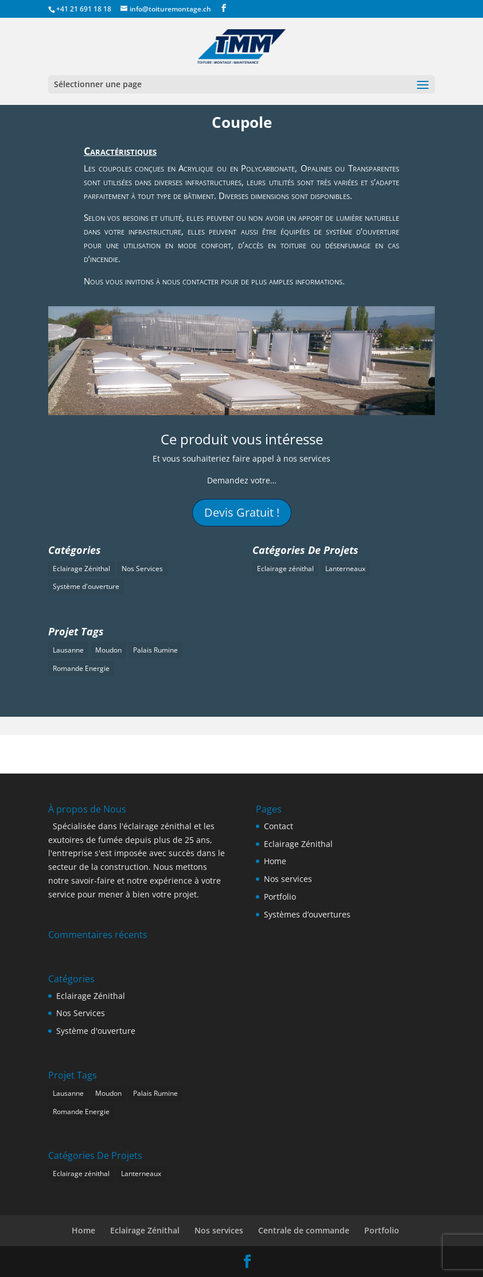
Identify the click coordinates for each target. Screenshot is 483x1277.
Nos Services (80, 1012)
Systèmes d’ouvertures (307, 914)
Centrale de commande (303, 1230)
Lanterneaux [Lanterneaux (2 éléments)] (345, 568)
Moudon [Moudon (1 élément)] (108, 650)
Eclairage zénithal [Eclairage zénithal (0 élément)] (285, 568)
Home (275, 861)
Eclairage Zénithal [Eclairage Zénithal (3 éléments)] (81, 568)
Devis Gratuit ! (241, 512)
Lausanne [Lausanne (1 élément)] (68, 650)
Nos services (288, 878)
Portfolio (280, 896)
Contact (278, 826)
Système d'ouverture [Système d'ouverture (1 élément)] (86, 586)
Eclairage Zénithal (298, 843)
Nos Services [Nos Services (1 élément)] (142, 568)
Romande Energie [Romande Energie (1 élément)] (81, 668)
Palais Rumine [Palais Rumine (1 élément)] (155, 650)
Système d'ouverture (95, 1030)
